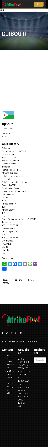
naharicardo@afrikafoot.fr (10, 362)
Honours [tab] (18, 280)
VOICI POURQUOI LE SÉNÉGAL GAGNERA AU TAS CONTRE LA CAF (23, 392)
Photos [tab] (30, 280)
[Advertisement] (24, 75)
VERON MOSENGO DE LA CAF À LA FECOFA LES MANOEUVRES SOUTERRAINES (24, 368)
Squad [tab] (5, 280)
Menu (38, 4)
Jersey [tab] (6, 283)
